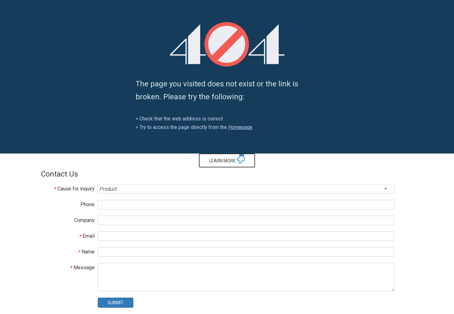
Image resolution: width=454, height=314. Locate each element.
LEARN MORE (227, 159)
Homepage (240, 127)
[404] (227, 44)
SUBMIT (116, 302)
